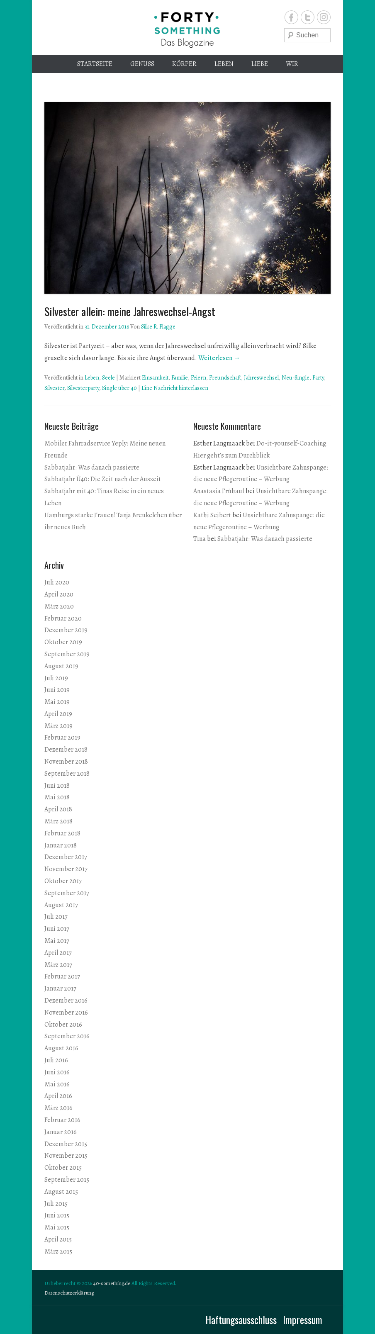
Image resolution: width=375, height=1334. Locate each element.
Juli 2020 (56, 582)
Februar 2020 (63, 618)
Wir (292, 63)
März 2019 (58, 725)
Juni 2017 (56, 928)
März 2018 (58, 821)
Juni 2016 (57, 1072)
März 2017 (58, 964)
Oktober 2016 (63, 1024)
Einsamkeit (155, 378)
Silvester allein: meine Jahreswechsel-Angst (129, 311)
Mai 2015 (56, 1227)
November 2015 (66, 1155)
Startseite (94, 63)
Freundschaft (225, 378)
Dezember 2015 (65, 1144)
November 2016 (66, 1012)
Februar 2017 (62, 976)
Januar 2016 (60, 1132)
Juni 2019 (57, 689)
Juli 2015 (56, 1203)
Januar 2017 (60, 988)
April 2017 (58, 952)
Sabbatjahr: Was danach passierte (91, 467)
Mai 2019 (57, 701)
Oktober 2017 (63, 881)
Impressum (302, 1319)
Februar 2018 (62, 833)
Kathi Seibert (212, 515)
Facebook (291, 17)
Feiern (198, 378)
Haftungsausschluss (241, 1319)
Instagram (324, 17)
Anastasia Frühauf (218, 491)
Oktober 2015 (63, 1167)
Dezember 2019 (66, 630)
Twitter (307, 17)
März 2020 (59, 606)
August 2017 (61, 905)
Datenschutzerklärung (69, 1292)
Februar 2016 (62, 1120)
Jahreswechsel (261, 378)
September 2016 (67, 1036)
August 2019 (61, 666)
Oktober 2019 (63, 642)
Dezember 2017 (65, 857)
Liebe (259, 63)
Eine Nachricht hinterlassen (174, 388)
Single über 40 (119, 388)
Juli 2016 (56, 1060)
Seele (108, 378)
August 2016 (61, 1048)
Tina (199, 538)
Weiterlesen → (219, 358)
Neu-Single (295, 378)
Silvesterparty (83, 388)
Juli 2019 (56, 678)
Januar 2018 (60, 845)
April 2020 (58, 594)
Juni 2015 (56, 1215)
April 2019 (58, 713)
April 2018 (58, 809)
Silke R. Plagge (158, 327)
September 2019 (67, 654)
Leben (224, 63)
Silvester (54, 388)
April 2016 (58, 1095)
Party (318, 378)
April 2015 (58, 1239)
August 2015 (61, 1191)
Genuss (142, 63)
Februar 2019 (62, 737)
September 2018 (67, 773)
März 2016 (58, 1107)
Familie (179, 378)
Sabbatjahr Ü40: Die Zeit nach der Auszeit (102, 479)
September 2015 (66, 1179)
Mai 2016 (57, 1084)
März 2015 (58, 1251)
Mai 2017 (56, 940)
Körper (184, 63)
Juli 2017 (56, 916)
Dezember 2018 (66, 749)
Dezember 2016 (66, 1000)
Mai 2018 (57, 797)
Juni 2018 (57, 785)
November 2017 (66, 869)
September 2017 (66, 893)
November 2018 (66, 761)
